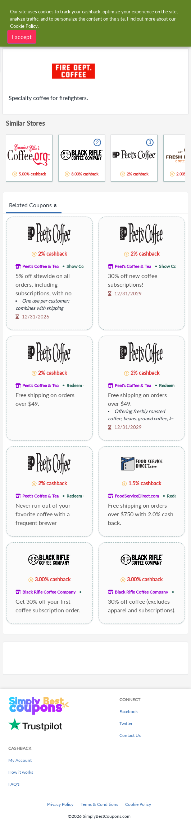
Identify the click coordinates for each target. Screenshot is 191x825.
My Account (20, 760)
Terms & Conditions (99, 804)
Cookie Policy (138, 804)
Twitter (125, 723)
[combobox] (102, 10)
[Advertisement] (95, 658)
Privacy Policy (60, 804)
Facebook (128, 711)
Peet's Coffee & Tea (40, 266)
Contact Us (130, 735)
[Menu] (9, 10)
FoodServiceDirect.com (137, 496)
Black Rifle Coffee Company (49, 592)
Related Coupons (34, 205)
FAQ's (13, 784)
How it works (20, 772)
